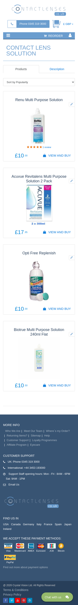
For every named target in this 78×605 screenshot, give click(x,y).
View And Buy (57, 155)
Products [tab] (21, 69)
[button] (8, 35)
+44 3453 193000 (34, 467)
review (47, 147)
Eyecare (35, 444)
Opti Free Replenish (39, 253)
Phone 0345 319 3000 (33, 23)
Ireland (7, 528)
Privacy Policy (12, 594)
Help (47, 435)
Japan (67, 524)
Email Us (14, 484)
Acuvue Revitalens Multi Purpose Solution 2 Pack (38, 178)
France (48, 524)
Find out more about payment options (25, 567)
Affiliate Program (17, 444)
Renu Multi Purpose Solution (39, 100)
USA (6, 524)
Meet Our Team (33, 431)
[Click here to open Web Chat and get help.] (57, 597)
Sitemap (36, 435)
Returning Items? (17, 435)
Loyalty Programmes (44, 440)
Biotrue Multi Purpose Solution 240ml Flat (39, 332)
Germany (28, 524)
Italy (39, 524)
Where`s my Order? (58, 431)
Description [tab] (57, 69)
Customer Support (18, 440)
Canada (16, 524)
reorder (53, 35)
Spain (58, 524)
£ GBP (67, 24)
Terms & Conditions (15, 590)
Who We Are (12, 431)
